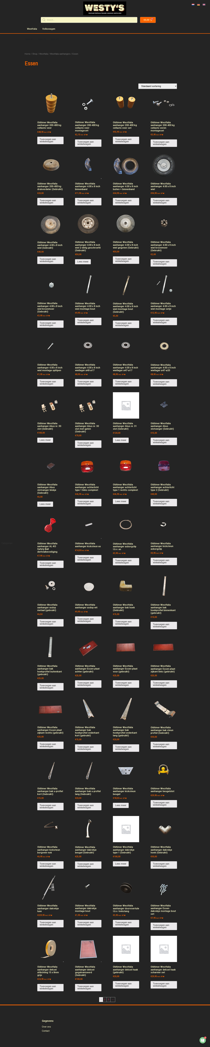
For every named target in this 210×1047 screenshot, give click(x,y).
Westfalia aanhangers (60, 54)
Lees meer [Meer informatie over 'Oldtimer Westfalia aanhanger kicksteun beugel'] (120, 805)
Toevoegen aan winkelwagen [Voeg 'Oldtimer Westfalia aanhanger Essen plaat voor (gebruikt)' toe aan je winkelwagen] (123, 683)
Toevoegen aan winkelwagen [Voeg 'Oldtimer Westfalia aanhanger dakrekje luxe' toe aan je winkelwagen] (48, 923)
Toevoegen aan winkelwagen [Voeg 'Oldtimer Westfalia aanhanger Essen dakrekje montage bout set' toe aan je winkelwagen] (161, 926)
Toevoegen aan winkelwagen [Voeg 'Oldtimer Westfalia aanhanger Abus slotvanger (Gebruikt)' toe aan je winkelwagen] (161, 441)
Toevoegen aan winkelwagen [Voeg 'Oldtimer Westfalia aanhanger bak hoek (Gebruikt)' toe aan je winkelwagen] (123, 622)
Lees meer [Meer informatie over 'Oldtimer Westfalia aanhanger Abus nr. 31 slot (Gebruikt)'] (120, 440)
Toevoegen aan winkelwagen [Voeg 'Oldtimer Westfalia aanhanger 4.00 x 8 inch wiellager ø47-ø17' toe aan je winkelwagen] (123, 382)
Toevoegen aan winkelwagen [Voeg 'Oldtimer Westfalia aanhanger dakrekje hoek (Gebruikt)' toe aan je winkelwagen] (161, 864)
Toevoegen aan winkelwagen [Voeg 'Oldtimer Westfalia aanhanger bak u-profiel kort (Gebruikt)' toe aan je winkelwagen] (48, 806)
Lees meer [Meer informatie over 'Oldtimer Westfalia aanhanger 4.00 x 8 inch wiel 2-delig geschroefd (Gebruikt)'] (83, 261)
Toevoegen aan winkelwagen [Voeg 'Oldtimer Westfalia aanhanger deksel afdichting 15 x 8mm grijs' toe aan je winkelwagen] (48, 987)
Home (27, 54)
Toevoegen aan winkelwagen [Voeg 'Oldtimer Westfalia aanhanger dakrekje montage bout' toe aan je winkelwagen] (85, 923)
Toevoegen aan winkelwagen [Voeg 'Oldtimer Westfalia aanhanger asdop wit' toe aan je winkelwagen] (85, 620)
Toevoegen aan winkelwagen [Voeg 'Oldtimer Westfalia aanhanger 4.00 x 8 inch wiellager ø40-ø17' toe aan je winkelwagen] (85, 382)
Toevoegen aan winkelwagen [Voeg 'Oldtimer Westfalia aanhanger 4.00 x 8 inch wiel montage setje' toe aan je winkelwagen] (161, 321)
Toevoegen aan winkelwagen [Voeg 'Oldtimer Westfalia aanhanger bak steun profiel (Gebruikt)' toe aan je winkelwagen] (161, 745)
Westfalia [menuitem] (32, 29)
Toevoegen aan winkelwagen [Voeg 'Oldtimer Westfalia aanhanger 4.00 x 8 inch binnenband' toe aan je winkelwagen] (85, 201)
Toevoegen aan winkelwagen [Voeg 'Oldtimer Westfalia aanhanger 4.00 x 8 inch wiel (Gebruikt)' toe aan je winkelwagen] (48, 260)
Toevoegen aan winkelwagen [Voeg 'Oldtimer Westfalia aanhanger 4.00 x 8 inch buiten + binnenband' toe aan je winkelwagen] (123, 201)
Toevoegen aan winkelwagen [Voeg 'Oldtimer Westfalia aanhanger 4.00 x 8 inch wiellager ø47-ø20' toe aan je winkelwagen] (161, 382)
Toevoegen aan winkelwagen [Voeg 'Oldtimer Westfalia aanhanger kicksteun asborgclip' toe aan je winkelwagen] (161, 561)
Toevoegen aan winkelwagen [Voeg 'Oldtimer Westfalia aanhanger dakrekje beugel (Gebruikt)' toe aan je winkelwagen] (85, 865)
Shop (34, 54)
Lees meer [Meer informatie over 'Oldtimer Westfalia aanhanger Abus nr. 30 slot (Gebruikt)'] (45, 440)
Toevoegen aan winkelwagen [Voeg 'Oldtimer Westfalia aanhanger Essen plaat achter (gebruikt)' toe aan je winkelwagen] (85, 683)
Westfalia (43, 54)
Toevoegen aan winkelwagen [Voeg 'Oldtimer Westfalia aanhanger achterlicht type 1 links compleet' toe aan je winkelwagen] (85, 502)
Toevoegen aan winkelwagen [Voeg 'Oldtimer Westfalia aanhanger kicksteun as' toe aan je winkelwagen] (85, 558)
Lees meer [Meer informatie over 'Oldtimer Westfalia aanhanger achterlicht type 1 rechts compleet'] (120, 501)
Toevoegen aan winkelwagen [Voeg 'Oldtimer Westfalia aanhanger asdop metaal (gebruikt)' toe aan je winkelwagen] (48, 622)
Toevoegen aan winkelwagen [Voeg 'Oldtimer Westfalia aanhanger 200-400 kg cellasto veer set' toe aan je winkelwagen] (123, 140)
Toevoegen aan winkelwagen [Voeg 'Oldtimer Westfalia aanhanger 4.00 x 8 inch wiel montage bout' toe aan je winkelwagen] (85, 321)
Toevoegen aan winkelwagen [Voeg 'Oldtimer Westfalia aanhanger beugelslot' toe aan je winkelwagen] (161, 803)
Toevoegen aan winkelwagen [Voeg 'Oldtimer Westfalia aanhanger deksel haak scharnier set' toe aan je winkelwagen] (161, 984)
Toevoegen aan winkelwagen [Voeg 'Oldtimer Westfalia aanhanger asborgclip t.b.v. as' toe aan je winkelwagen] (123, 561)
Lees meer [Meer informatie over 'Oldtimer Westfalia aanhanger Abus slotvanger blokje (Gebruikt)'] (45, 504)
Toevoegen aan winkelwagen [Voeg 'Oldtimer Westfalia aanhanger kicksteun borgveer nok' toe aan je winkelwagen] (48, 864)
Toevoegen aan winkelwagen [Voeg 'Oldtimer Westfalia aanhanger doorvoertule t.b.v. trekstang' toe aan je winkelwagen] (123, 923)
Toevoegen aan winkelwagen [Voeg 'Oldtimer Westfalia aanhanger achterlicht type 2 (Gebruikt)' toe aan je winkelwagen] (161, 502)
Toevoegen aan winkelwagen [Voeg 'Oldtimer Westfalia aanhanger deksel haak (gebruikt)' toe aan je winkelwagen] (123, 984)
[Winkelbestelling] (157, 86)
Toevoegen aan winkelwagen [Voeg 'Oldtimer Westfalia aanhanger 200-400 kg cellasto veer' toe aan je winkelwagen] (48, 140)
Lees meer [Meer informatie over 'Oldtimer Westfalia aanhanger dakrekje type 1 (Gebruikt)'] (120, 863)
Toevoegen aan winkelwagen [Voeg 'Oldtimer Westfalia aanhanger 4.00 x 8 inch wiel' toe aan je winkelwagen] (161, 201)
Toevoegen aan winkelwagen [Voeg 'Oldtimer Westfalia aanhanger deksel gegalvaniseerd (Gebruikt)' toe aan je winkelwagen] (85, 987)
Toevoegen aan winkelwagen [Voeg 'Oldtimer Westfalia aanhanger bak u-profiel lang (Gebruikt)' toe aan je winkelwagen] (85, 806)
